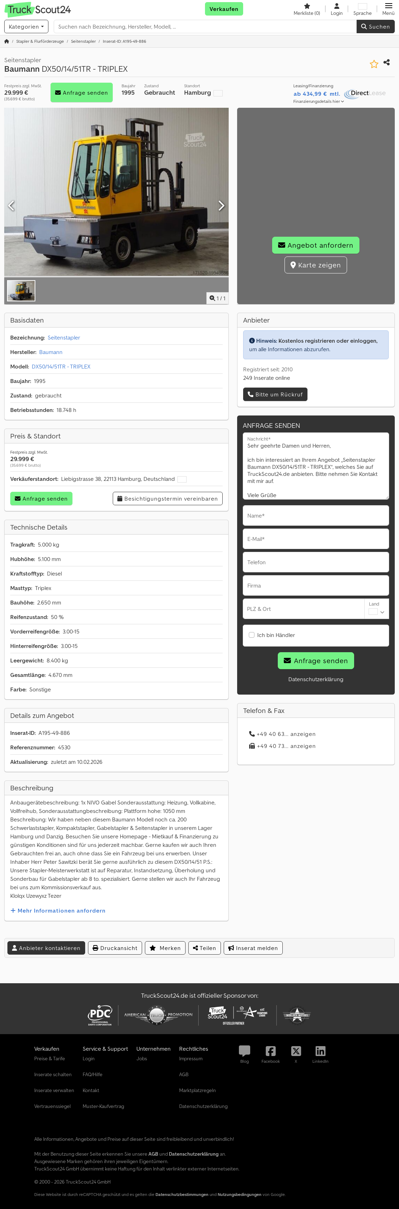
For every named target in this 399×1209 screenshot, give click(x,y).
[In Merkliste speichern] (374, 64)
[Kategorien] (26, 26)
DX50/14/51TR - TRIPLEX (61, 366)
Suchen (375, 26)
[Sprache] (362, 9)
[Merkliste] (307, 9)
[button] (388, 9)
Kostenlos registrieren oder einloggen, (327, 340)
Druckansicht (115, 947)
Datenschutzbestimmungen (182, 1194)
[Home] (40, 41)
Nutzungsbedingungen (240, 1194)
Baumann (51, 351)
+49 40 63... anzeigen (282, 733)
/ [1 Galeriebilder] (217, 298)
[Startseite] (6, 41)
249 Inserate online (266, 377)
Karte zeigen (316, 265)
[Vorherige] (12, 206)
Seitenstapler (64, 337)
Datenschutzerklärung (316, 679)
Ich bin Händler (276, 634)
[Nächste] (221, 206)
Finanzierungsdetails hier (318, 101)
